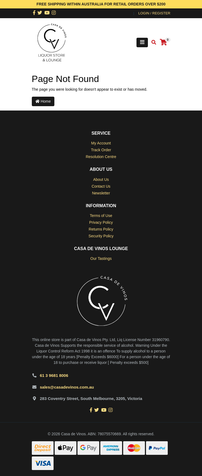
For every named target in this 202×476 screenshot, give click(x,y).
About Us (101, 179)
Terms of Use (101, 215)
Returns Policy (101, 229)
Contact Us (101, 186)
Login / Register (154, 13)
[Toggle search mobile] (152, 42)
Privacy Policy (101, 222)
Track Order (101, 150)
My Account (101, 143)
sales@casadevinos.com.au (67, 387)
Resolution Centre (101, 157)
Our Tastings (100, 258)
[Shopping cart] (163, 42)
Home (43, 101)
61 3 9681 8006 (54, 375)
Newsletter (101, 193)
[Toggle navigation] (142, 42)
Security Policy (101, 236)
